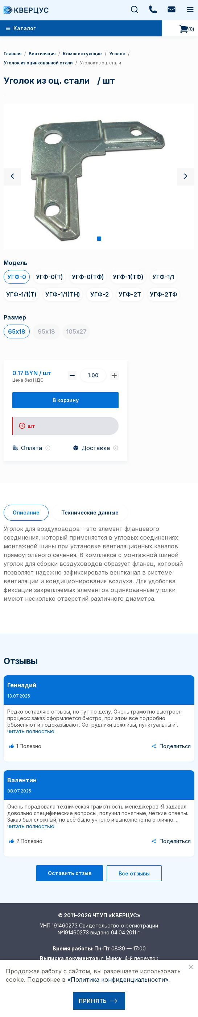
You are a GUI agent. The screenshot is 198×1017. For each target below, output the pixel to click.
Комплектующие (82, 53)
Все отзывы (134, 873)
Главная (12, 53)
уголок (117, 53)
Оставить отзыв (69, 873)
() (187, 29)
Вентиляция (42, 53)
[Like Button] (26, 746)
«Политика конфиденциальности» (117, 979)
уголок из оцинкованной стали (38, 62)
